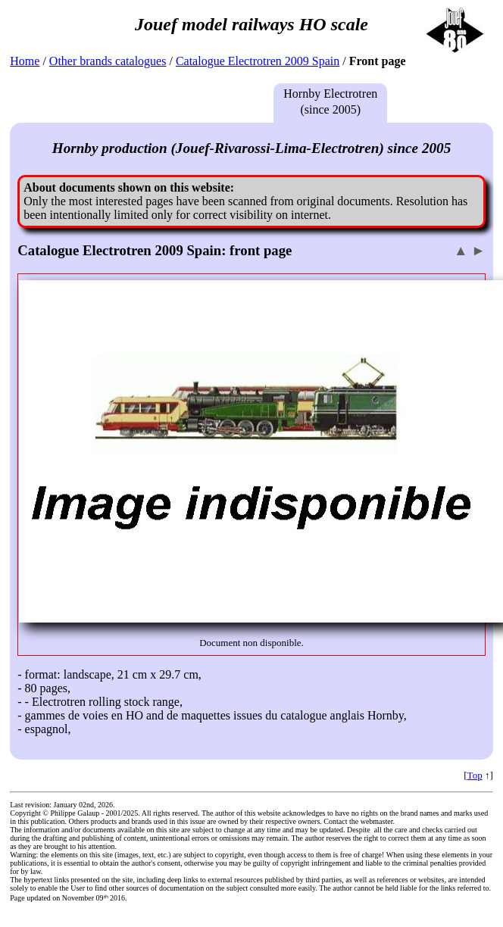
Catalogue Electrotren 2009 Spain (257, 61)
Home (24, 61)
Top (475, 775)
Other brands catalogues (108, 61)
